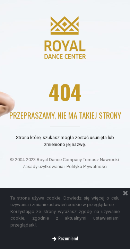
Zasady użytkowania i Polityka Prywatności (65, 166)
